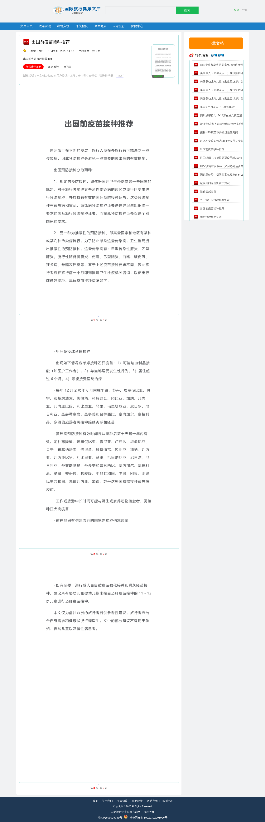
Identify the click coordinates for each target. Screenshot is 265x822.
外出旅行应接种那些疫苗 (212, 200)
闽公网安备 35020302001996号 (148, 817)
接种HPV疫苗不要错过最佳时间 (216, 132)
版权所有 (148, 811)
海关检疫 (82, 26)
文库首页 (26, 26)
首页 (95, 800)
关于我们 (107, 800)
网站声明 (152, 800)
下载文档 (216, 43)
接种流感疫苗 (205, 191)
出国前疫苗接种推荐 (51, 42)
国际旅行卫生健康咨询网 (125, 811)
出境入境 (63, 26)
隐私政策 (137, 800)
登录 (236, 10)
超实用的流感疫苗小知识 (212, 183)
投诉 (120, 76)
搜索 (187, 10)
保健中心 (137, 26)
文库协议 (122, 800)
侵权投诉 (167, 800)
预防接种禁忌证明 (208, 216)
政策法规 (45, 26)
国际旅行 (119, 26)
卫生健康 (100, 26)
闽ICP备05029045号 (110, 817)
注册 (245, 10)
